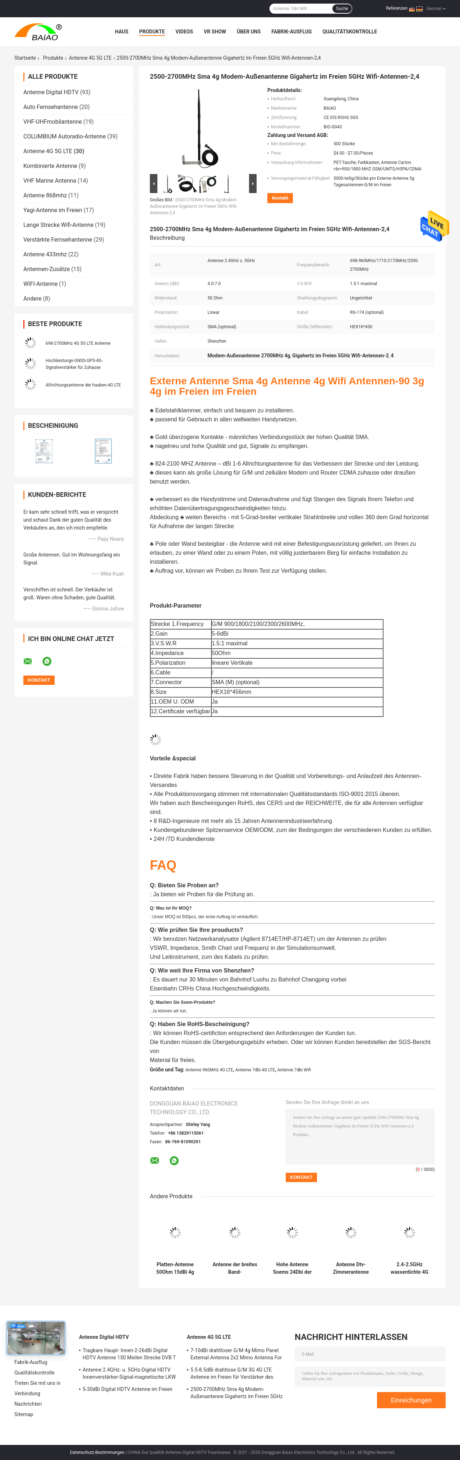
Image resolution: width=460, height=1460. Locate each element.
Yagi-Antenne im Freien (52, 210)
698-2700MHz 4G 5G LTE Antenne (78, 343)
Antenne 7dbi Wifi (294, 1069)
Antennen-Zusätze (46, 269)
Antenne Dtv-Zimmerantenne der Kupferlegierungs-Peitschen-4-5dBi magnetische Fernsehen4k (350, 1268)
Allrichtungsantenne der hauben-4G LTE (83, 385)
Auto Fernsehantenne (50, 107)
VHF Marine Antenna (49, 180)
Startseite (25, 58)
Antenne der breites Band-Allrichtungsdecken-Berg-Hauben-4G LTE (235, 1268)
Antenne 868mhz (45, 195)
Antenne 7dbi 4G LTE (255, 1069)
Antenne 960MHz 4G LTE (209, 1069)
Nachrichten (28, 1404)
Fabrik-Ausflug (291, 32)
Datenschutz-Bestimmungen (97, 1452)
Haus (121, 32)
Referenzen (397, 8)
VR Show (215, 32)
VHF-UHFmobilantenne (52, 121)
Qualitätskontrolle (350, 32)
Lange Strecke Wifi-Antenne (58, 224)
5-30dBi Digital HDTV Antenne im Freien (127, 1389)
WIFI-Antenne (40, 283)
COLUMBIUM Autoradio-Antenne (64, 136)
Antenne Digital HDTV (51, 92)
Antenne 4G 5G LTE (90, 58)
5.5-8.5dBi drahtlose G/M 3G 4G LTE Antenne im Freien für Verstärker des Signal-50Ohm (231, 1374)
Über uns (249, 32)
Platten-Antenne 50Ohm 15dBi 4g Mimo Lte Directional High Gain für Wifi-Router (175, 1268)
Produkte (152, 32)
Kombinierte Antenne (50, 166)
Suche (342, 8)
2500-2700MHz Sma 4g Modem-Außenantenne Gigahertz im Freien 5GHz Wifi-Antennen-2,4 (194, 206)
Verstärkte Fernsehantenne (57, 239)
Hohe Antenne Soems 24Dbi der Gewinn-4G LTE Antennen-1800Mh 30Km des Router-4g (292, 1268)
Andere (32, 298)
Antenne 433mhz (45, 254)
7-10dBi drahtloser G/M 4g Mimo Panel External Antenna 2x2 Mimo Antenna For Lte (236, 1355)
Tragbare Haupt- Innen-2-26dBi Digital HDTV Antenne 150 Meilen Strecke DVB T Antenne (129, 1355)
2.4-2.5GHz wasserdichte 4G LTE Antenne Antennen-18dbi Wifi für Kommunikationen (409, 1268)
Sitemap (23, 1414)
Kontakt (280, 198)
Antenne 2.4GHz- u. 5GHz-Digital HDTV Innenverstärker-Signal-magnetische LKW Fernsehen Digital (129, 1374)
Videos (184, 32)
